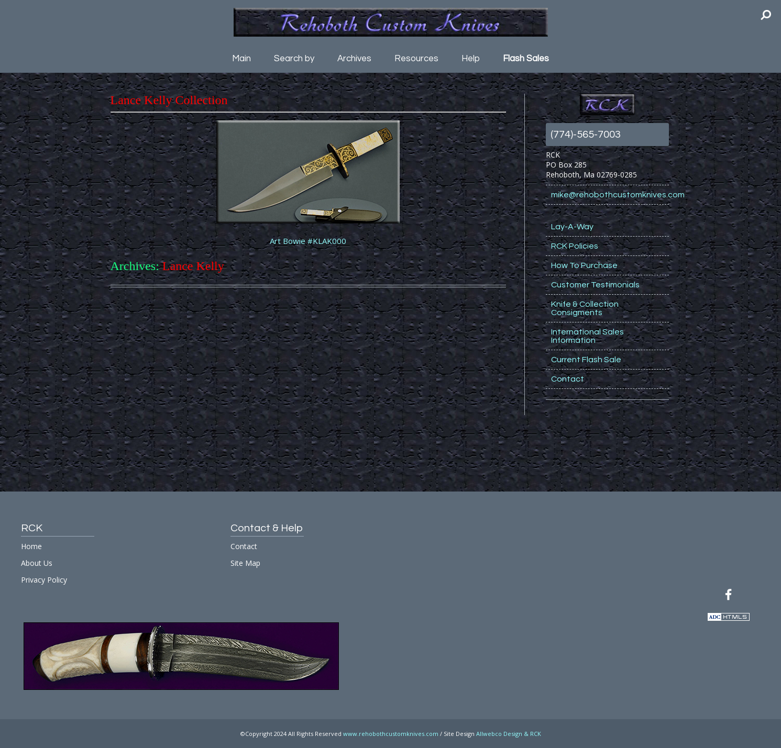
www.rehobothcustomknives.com (390, 734)
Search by (294, 58)
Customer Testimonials (595, 285)
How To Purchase (584, 265)
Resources (416, 58)
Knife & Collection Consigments (585, 308)
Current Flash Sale (586, 359)
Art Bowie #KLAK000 (308, 241)
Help (470, 58)
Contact (567, 379)
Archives (354, 58)
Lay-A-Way (572, 226)
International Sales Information (587, 336)
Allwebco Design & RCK (508, 734)
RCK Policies (574, 246)
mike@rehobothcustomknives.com (610, 195)
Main (241, 58)
